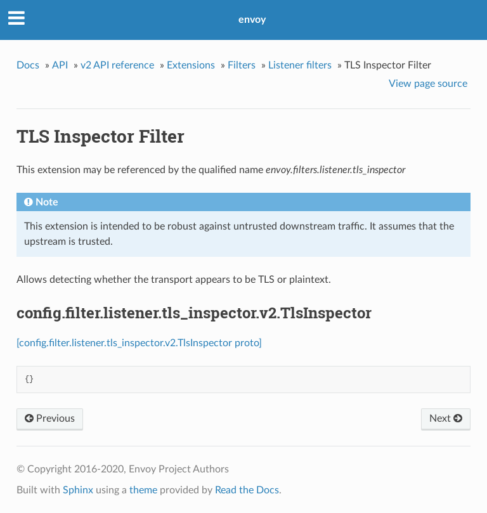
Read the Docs (247, 490)
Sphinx (78, 490)
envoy (252, 20)
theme (143, 490)
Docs (27, 65)
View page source (428, 84)
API (60, 65)
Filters (242, 65)
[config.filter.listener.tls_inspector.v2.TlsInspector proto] (139, 343)
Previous (50, 418)
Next (445, 418)
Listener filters (300, 65)
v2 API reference (117, 65)
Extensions (191, 65)
